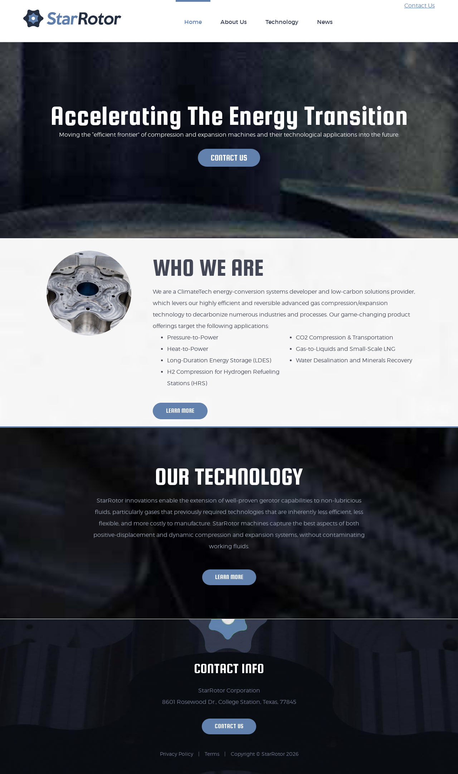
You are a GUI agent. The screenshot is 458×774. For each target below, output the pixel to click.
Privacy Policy (176, 754)
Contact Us (419, 5)
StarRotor (72, 22)
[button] (229, 158)
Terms (212, 754)
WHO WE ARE (208, 267)
